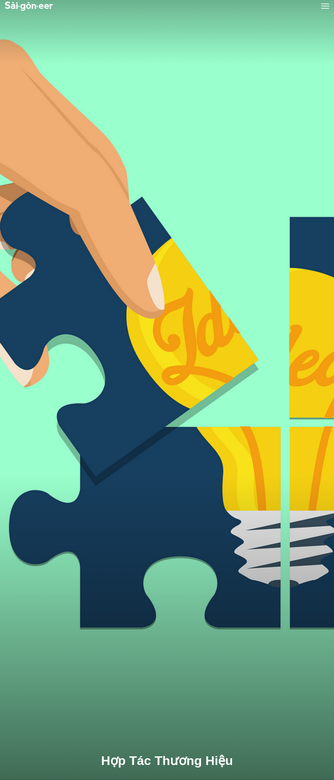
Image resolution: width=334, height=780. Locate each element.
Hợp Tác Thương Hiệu (167, 760)
